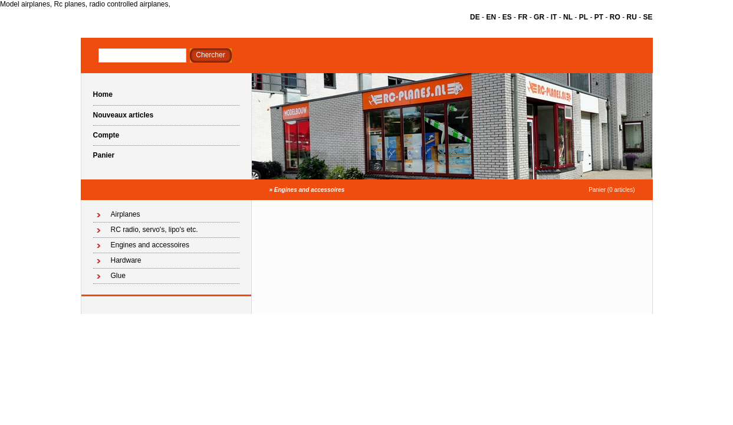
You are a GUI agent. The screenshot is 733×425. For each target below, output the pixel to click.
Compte (106, 135)
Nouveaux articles (123, 115)
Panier (104, 155)
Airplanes (125, 214)
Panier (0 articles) (612, 190)
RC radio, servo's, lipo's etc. (154, 229)
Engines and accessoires (309, 190)
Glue (118, 276)
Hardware (126, 260)
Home (103, 94)
